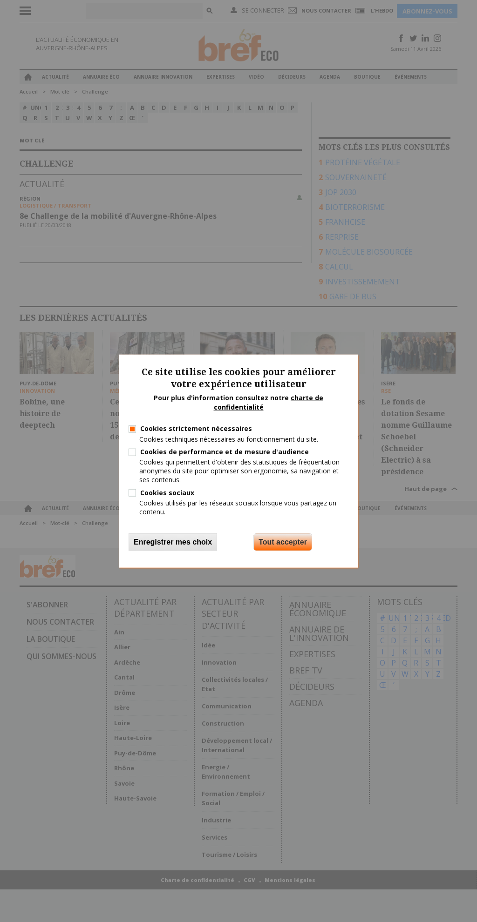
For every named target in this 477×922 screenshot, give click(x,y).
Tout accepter (283, 542)
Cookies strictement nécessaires (196, 428)
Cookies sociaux (167, 492)
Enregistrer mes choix (173, 542)
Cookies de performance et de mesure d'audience (224, 451)
